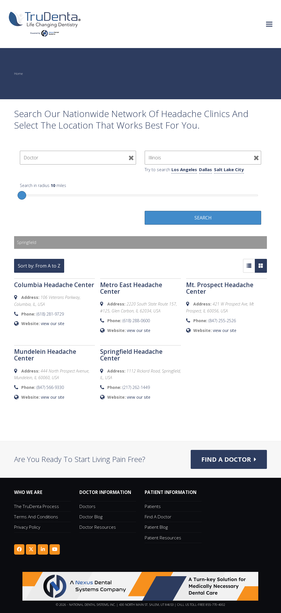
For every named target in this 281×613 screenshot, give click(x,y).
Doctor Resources (97, 527)
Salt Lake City (229, 169)
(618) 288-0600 (136, 320)
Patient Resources (163, 538)
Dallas (205, 169)
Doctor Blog (90, 517)
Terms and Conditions (36, 517)
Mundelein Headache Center (45, 354)
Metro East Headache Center (131, 288)
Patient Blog (156, 527)
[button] (269, 24)
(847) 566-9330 (50, 387)
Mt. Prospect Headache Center (219, 288)
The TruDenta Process (36, 506)
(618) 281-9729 (50, 314)
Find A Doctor (158, 517)
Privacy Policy (27, 527)
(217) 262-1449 (136, 387)
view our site (52, 323)
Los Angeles (184, 169)
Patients (153, 506)
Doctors (87, 506)
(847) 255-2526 (222, 320)
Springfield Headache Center (131, 354)
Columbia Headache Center (54, 285)
